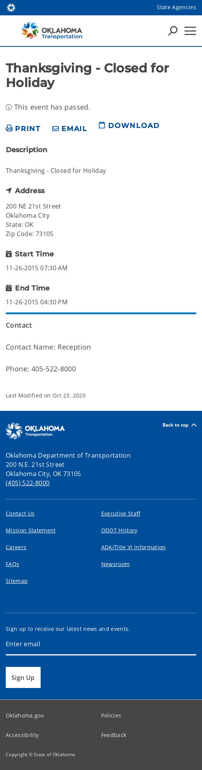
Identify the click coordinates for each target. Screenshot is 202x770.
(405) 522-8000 (27, 483)
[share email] (69, 129)
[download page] (129, 129)
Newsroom (115, 564)
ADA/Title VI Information (133, 547)
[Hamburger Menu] (190, 31)
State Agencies (176, 7)
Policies (111, 715)
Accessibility (22, 735)
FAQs (12, 564)
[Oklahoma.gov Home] (11, 7)
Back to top (179, 424)
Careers (16, 547)
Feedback (113, 735)
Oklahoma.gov (25, 715)
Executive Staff (121, 513)
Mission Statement (31, 530)
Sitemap (17, 580)
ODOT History (119, 530)
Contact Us (20, 513)
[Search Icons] (173, 30)
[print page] (23, 129)
